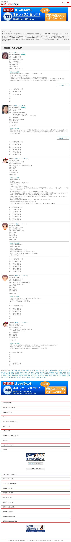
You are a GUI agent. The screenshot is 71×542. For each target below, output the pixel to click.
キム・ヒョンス (23, 275)
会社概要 (5, 440)
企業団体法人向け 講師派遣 (10, 521)
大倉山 (46, 372)
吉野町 (17, 373)
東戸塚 (16, 377)
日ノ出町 (11, 377)
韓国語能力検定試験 (8, 488)
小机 (9, 372)
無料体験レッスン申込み (9, 407)
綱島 (50, 375)
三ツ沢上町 (34, 375)
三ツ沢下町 (41, 375)
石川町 (60, 370)
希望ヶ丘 (64, 375)
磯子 (29, 375)
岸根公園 (37, 372)
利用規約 (5, 449)
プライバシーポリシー (8, 445)
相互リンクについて (8, 502)
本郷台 (4, 375)
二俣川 (46, 370)
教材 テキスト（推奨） (9, 479)
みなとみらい (26, 373)
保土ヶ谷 (41, 370)
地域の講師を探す (7, 412)
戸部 (4, 373)
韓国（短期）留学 (7, 497)
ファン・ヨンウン (23, 322)
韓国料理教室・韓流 (8, 493)
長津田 (23, 370)
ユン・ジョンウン (23, 158)
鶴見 (16, 370)
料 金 (4, 417)
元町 (25, 372)
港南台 (17, 372)
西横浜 (42, 372)
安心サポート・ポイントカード (11, 435)
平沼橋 (46, 375)
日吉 (45, 377)
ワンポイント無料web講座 (9, 483)
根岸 (32, 372)
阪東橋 (28, 377)
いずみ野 (65, 370)
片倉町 (9, 375)
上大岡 (11, 370)
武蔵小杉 (32, 370)
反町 (38, 373)
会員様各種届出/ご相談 (9, 507)
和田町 (12, 373)
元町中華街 (15, 375)
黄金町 (12, 372)
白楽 (41, 377)
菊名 (5, 372)
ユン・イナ (21, 52)
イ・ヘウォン (22, 105)
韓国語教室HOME (7, 402)
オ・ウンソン (22, 224)
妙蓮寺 (61, 373)
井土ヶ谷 (33, 373)
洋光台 (6, 377)
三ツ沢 (21, 372)
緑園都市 (51, 372)
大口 (65, 373)
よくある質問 (6, 426)
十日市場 (21, 375)
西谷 (20, 377)
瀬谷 (61, 372)
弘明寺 (37, 377)
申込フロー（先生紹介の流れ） (11, 421)
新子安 (64, 372)
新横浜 (27, 370)
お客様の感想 (6, 431)
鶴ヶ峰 (8, 373)
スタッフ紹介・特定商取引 (9, 474)
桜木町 (56, 372)
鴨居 (25, 375)
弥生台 (54, 375)
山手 (41, 373)
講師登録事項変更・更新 (9, 516)
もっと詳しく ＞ (63, 85)
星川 (57, 373)
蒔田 (21, 373)
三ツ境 (59, 375)
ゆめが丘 (52, 373)
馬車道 (33, 377)
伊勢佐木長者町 (54, 370)
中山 (29, 372)
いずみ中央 (46, 373)
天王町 (24, 377)
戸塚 (19, 370)
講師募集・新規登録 (8, 511)
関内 (37, 370)
